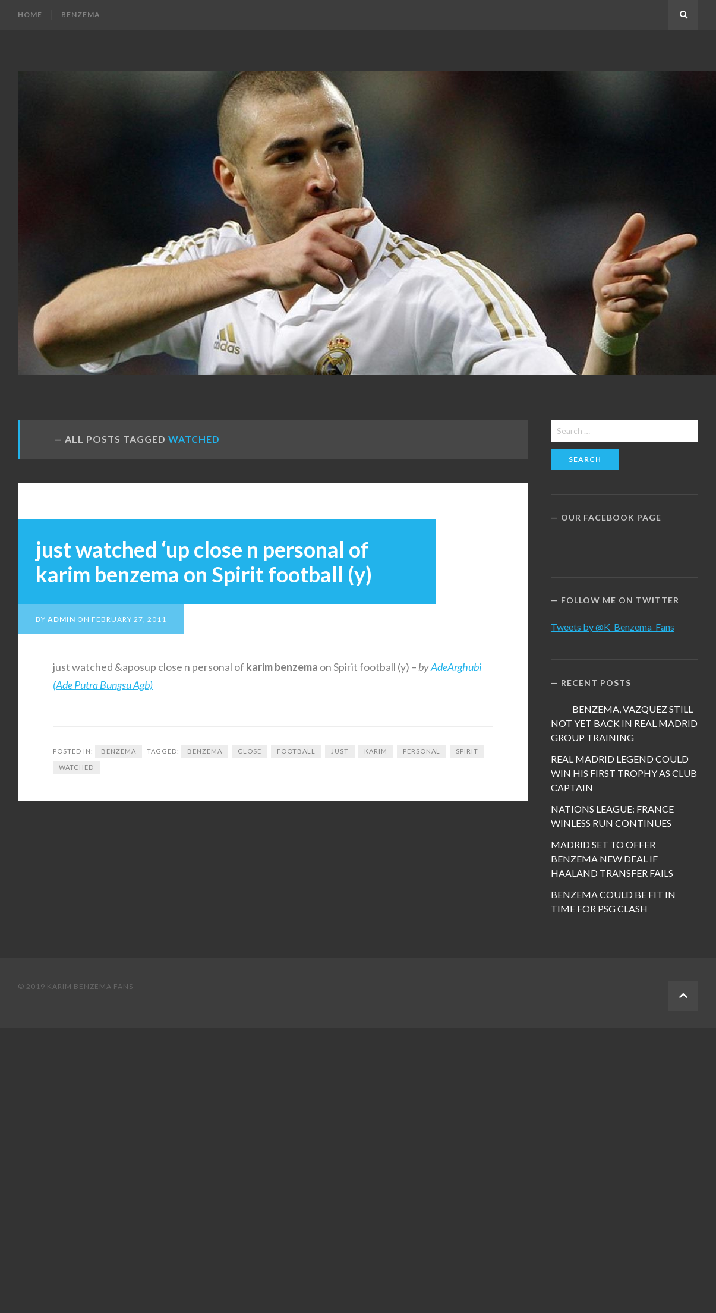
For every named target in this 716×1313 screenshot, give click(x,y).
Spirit (467, 751)
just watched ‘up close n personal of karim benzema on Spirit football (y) (204, 561)
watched (76, 767)
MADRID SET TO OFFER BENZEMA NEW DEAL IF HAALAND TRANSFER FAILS (612, 859)
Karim (375, 751)
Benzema (80, 14)
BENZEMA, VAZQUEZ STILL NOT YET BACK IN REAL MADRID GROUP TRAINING (624, 723)
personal (421, 751)
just (340, 751)
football (296, 751)
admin (61, 619)
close (249, 751)
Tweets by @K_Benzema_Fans (612, 626)
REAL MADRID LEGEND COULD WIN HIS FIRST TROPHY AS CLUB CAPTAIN (624, 773)
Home (30, 14)
